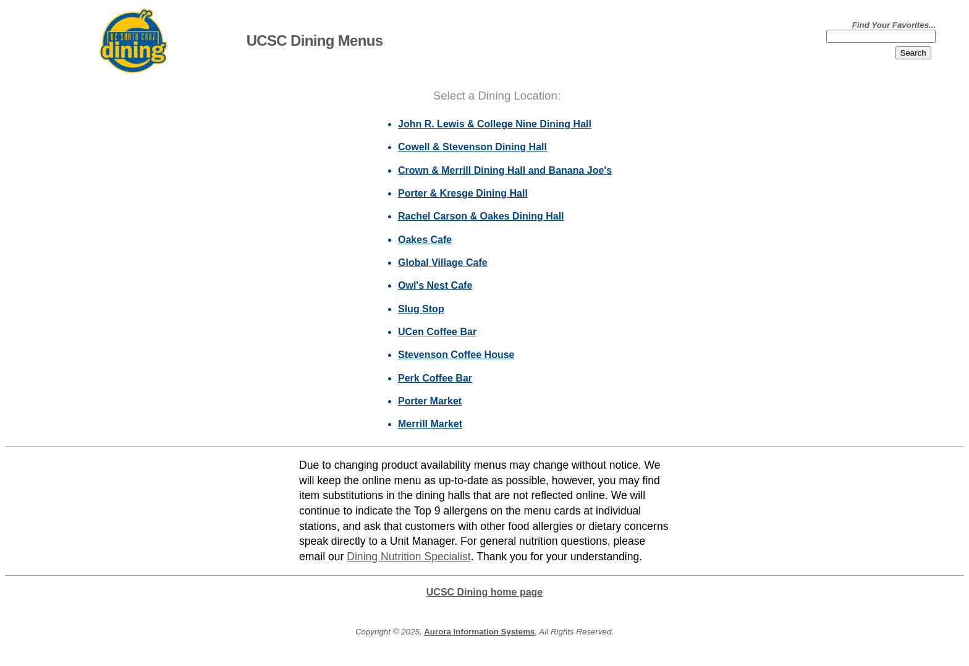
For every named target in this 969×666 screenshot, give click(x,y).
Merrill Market (430, 424)
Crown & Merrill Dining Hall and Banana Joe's (505, 170)
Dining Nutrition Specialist (408, 556)
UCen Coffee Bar (437, 332)
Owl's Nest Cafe (435, 285)
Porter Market (430, 401)
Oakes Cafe (425, 239)
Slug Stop (421, 309)
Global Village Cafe (443, 262)
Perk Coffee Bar (435, 378)
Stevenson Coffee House (456, 354)
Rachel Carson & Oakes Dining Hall (481, 216)
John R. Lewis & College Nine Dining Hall (494, 124)
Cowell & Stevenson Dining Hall (472, 147)
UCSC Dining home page (484, 592)
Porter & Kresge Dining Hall (463, 193)
